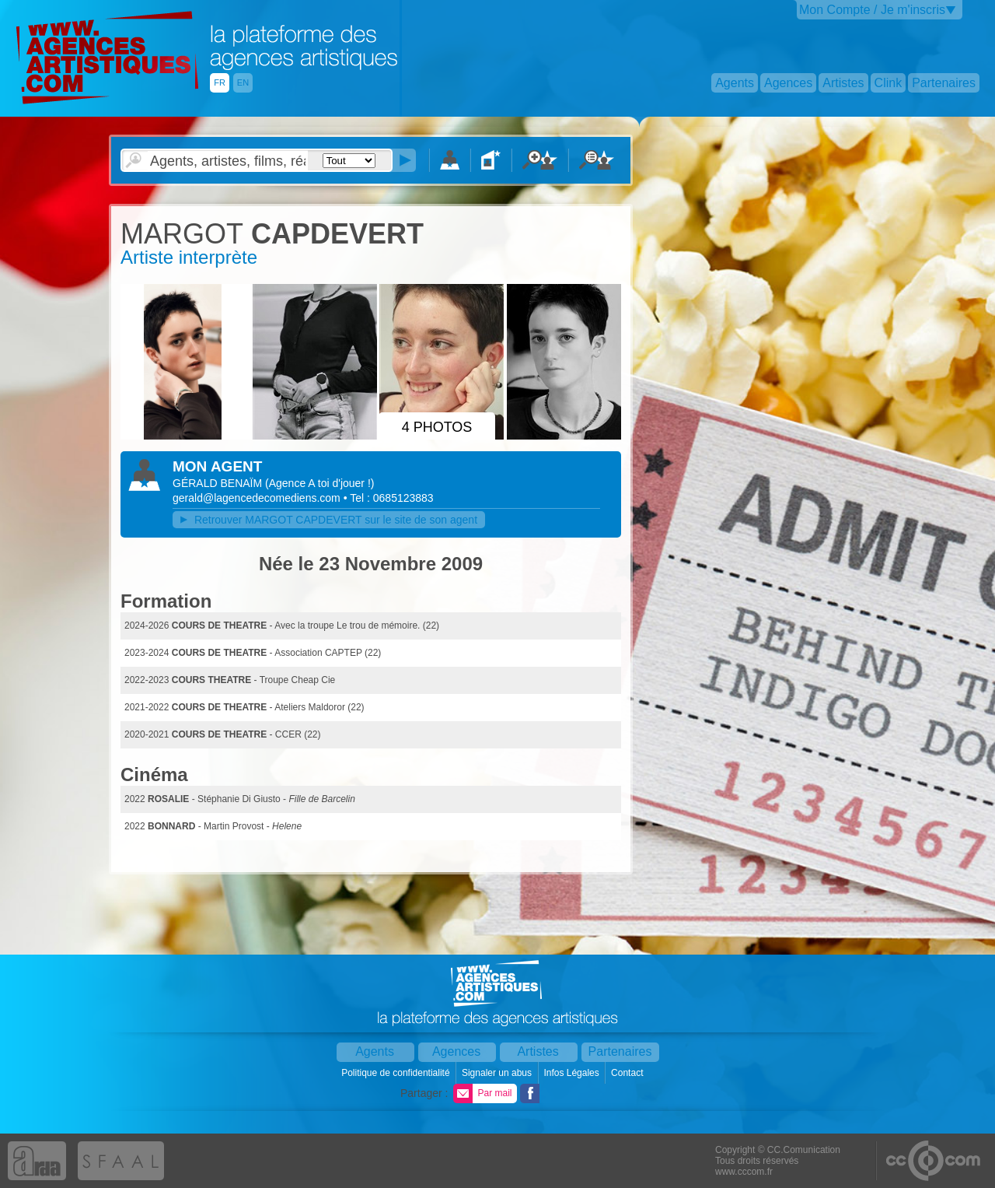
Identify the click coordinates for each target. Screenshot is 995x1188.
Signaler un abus (498, 1072)
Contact (628, 1072)
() (319, 483)
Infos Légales (572, 1072)
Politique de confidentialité (396, 1072)
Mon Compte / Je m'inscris (872, 9)
